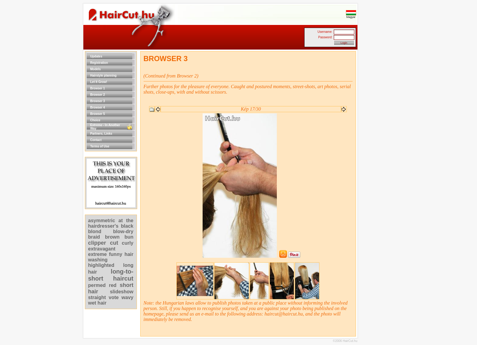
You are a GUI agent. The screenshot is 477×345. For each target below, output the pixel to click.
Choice (95, 120)
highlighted (101, 265)
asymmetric (103, 220)
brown (112, 237)
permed (97, 285)
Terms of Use (100, 146)
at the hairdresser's (111, 223)
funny (115, 254)
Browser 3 (97, 101)
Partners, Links (101, 133)
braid (94, 237)
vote (114, 297)
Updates (96, 56)
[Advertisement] (377, 142)
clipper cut (103, 243)
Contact (96, 140)
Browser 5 (97, 114)
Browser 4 (97, 107)
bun (128, 237)
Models (95, 69)
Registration (99, 62)
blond (95, 231)
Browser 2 (97, 94)
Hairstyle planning (103, 75)
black (127, 226)
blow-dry (123, 231)
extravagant (102, 248)
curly (127, 243)
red (113, 285)
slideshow (121, 291)
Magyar (351, 16)
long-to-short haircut (111, 275)
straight (97, 297)
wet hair (97, 302)
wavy (127, 297)
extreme (97, 254)
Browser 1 (97, 88)
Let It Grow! (98, 82)
